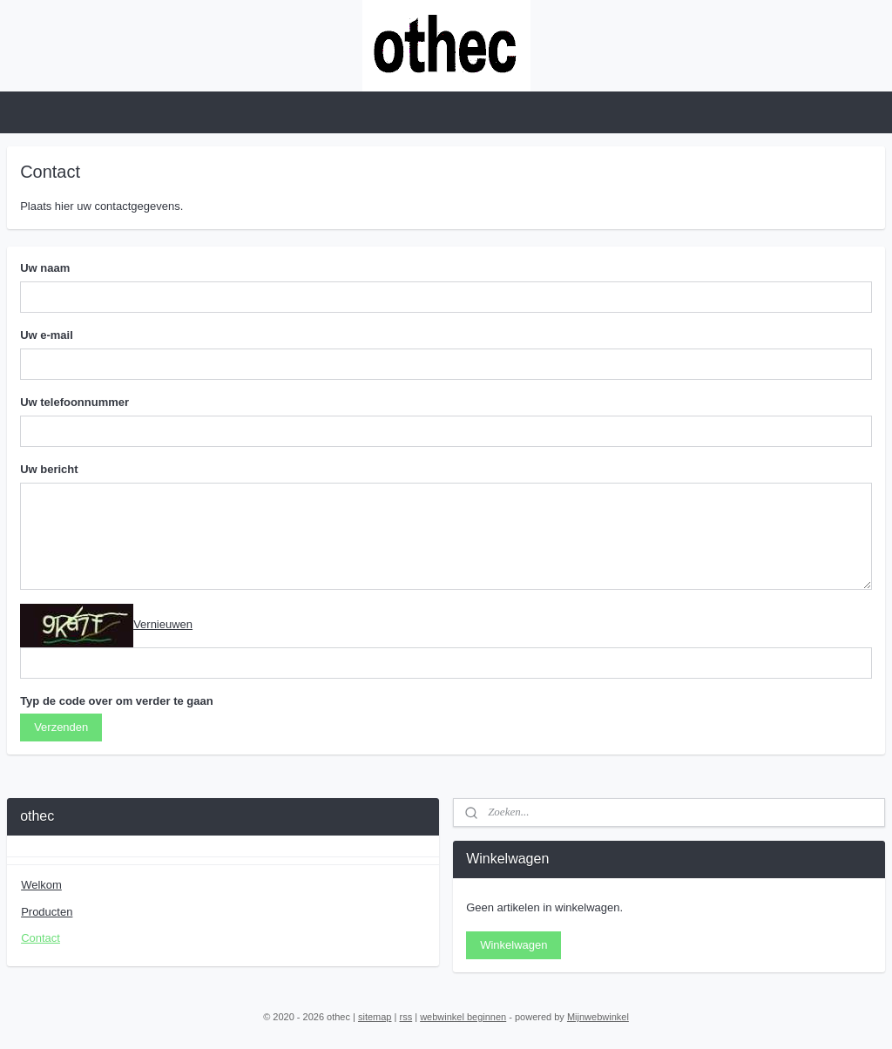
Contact (40, 937)
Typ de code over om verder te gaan (116, 700)
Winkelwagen (513, 944)
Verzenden (61, 727)
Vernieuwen (163, 624)
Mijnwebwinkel (598, 1017)
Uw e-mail (46, 335)
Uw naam (45, 267)
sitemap (375, 1017)
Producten (46, 911)
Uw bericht (49, 469)
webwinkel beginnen (463, 1017)
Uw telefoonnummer (74, 402)
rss (405, 1017)
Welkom (41, 884)
